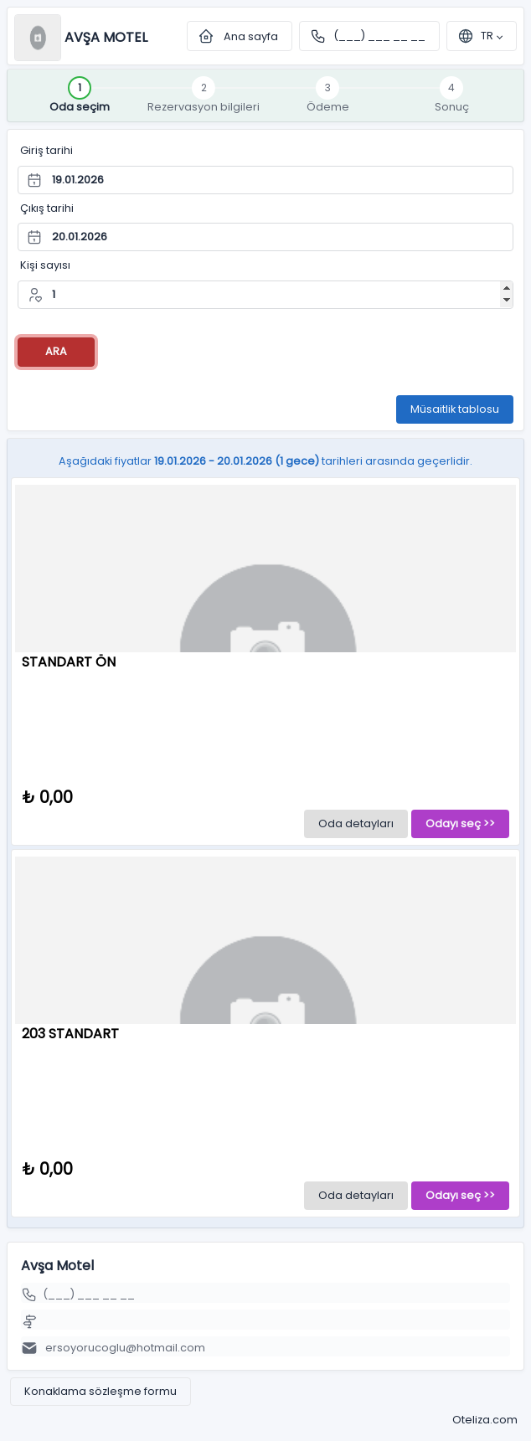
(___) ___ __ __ (379, 35)
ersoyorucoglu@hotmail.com (121, 1348)
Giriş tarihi (46, 150)
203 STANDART (70, 1033)
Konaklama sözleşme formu (100, 1391)
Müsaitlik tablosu (454, 409)
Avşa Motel (105, 37)
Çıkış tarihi (47, 208)
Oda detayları (356, 823)
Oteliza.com (485, 1420)
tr (475, 36)
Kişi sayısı (45, 265)
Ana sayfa (239, 36)
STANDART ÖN (69, 662)
